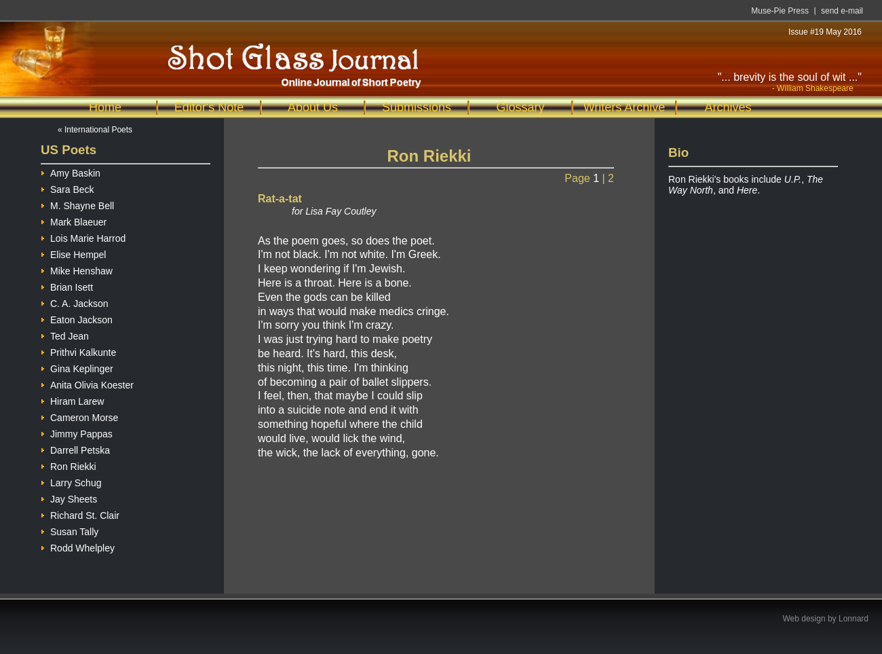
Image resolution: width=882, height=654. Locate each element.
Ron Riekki (68, 465)
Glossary (520, 107)
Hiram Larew (72, 400)
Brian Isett (67, 285)
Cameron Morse (79, 416)
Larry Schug (71, 481)
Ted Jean (65, 334)
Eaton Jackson (77, 318)
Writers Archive (624, 107)
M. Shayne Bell (77, 204)
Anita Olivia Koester (87, 383)
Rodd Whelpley (78, 546)
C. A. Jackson (75, 302)
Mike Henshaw (77, 269)
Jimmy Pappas (77, 432)
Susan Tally (69, 530)
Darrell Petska (75, 448)
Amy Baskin (70, 171)
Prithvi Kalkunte (78, 351)
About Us (313, 107)
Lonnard (853, 618)
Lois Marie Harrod (83, 237)
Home (105, 107)
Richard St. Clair (80, 514)
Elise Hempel (73, 253)
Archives (727, 107)
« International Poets (95, 129)
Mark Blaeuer (74, 220)
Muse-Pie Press (780, 11)
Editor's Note (209, 107)
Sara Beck (67, 188)
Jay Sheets (69, 497)
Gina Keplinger (77, 367)
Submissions (416, 107)
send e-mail (842, 11)
